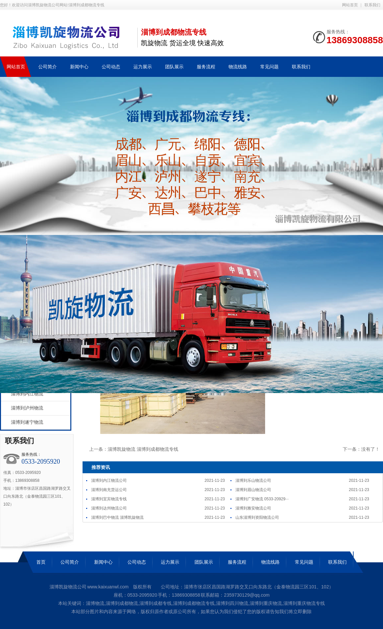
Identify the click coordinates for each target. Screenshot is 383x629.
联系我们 (372, 5)
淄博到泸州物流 (27, 408)
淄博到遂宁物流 (27, 422)
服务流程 (237, 562)
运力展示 (170, 562)
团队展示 (203, 562)
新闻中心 (103, 562)
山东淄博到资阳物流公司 (257, 517)
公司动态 (136, 562)
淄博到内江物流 (27, 393)
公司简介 (69, 562)
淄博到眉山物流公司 (253, 489)
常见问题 (304, 562)
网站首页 (350, 5)
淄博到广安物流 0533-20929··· (262, 499)
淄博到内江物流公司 (109, 480)
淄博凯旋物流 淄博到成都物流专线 (143, 449)
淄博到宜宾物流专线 (109, 499)
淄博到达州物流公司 (109, 508)
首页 (41, 562)
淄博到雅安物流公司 (253, 508)
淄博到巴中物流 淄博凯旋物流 (117, 517)
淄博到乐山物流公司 (253, 480)
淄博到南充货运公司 (109, 489)
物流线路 (270, 562)
